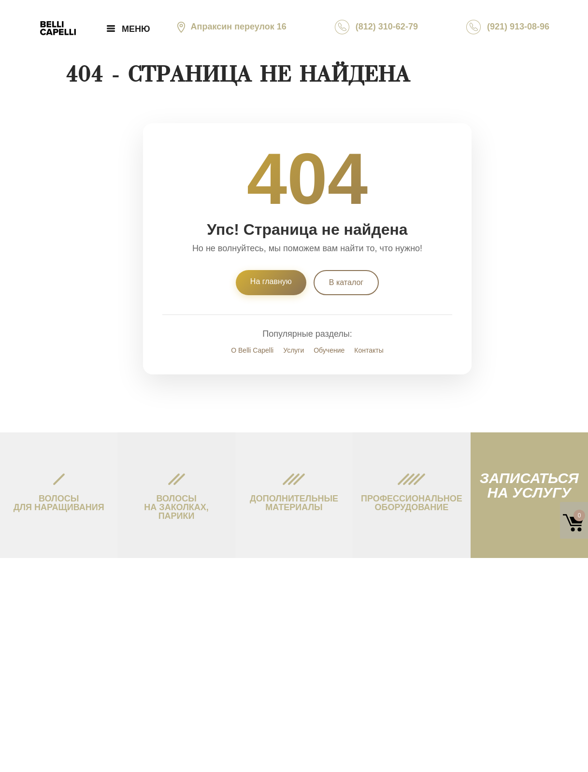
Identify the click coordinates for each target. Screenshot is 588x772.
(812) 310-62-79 (376, 27)
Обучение (329, 350)
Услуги (293, 350)
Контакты (368, 350)
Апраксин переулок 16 (230, 26)
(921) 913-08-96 (507, 27)
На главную (271, 281)
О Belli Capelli (252, 350)
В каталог (346, 282)
